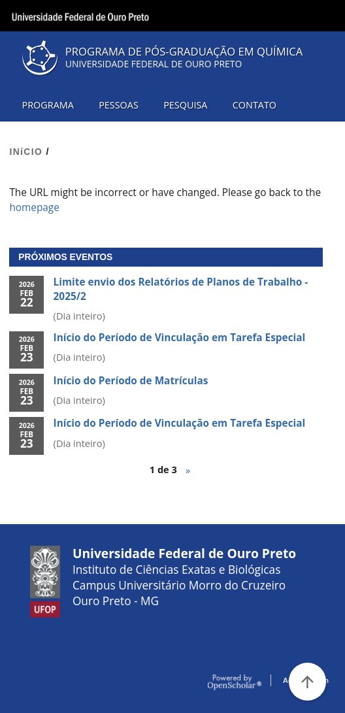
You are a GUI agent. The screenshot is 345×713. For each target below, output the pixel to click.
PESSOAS (119, 105)
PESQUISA (185, 105)
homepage (34, 207)
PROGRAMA (48, 105)
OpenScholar (234, 682)
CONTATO (254, 105)
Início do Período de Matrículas (131, 381)
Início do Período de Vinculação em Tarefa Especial (180, 337)
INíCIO (25, 151)
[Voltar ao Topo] (308, 682)
